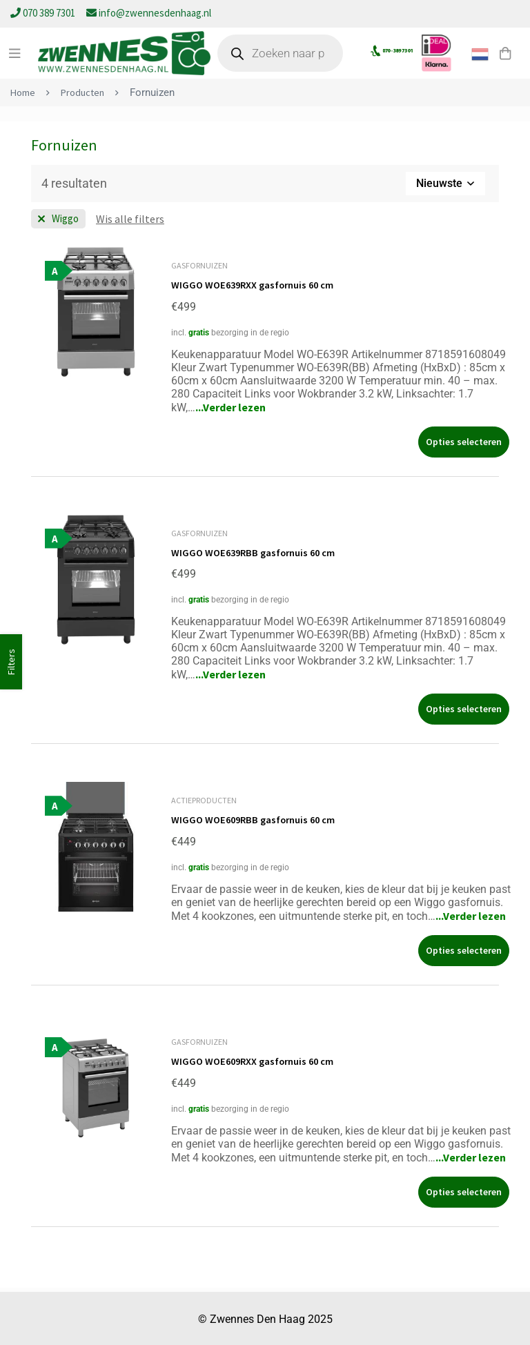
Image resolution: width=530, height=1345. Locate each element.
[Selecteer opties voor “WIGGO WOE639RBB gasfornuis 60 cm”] (463, 708)
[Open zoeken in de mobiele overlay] (287, 53)
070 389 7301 (43, 12)
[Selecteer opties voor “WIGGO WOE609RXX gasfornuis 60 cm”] (463, 1190)
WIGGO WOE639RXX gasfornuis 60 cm (260, 284)
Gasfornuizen (199, 265)
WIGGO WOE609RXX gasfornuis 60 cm (260, 1059)
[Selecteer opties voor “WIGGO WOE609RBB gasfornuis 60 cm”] (463, 949)
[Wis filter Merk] (58, 218)
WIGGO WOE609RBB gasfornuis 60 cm (260, 818)
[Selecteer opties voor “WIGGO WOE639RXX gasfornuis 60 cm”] (463, 441)
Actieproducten (204, 799)
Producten (84, 92)
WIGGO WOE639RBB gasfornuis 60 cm (260, 551)
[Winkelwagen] (501, 53)
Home (23, 92)
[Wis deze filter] (130, 218)
